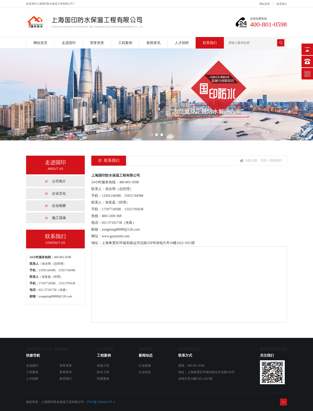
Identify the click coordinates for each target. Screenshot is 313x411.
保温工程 (103, 365)
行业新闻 (145, 365)
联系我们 (281, 4)
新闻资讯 (153, 43)
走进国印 (69, 43)
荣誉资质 (97, 43)
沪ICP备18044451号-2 (100, 402)
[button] (151, 134)
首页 (264, 160)
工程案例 (125, 43)
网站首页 (265, 4)
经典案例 (103, 378)
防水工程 (103, 372)
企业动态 (145, 372)
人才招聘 (182, 43)
